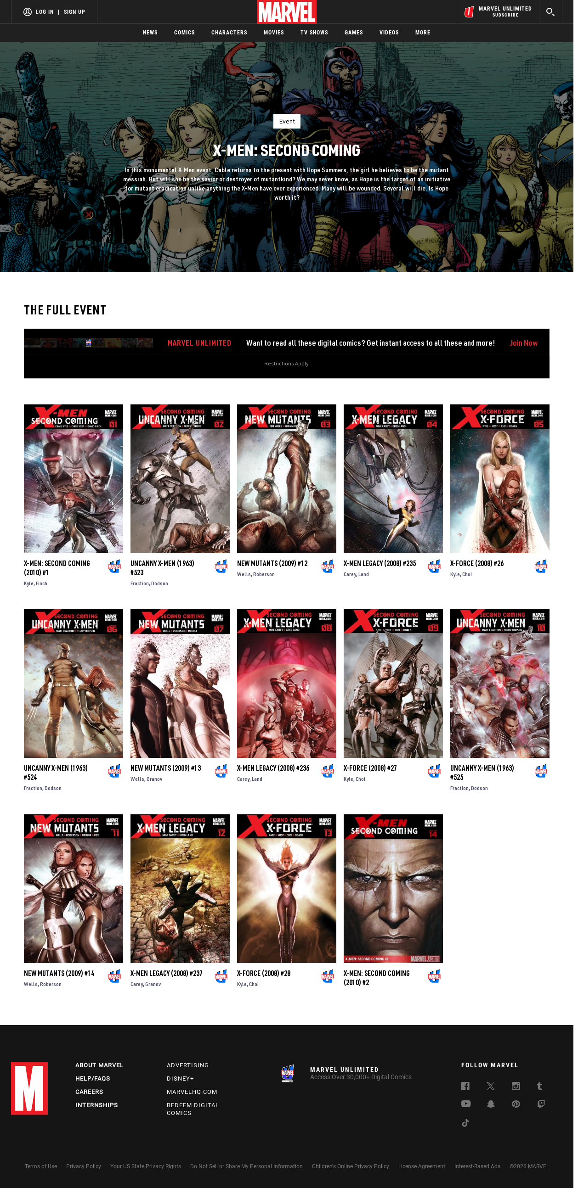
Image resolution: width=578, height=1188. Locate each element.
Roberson (264, 574)
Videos (389, 32)
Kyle (29, 583)
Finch (41, 583)
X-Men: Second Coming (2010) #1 (57, 568)
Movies (274, 32)
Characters (229, 32)
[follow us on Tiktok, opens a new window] (465, 1124)
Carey (350, 574)
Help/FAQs (92, 1078)
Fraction (139, 583)
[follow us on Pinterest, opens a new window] (516, 1105)
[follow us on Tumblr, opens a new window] (539, 1087)
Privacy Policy (83, 1166)
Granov (154, 778)
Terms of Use (41, 1166)
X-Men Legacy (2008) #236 (273, 768)
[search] (550, 11)
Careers (89, 1091)
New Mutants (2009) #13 (165, 768)
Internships (96, 1105)
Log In (45, 12)
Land (363, 574)
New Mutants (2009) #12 (272, 563)
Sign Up (74, 12)
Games (354, 32)
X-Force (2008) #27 (370, 768)
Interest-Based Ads (477, 1166)
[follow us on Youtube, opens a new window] (466, 1104)
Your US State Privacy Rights (145, 1166)
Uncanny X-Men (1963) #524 (56, 772)
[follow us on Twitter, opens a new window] (491, 1087)
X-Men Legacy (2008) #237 (166, 973)
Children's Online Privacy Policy (350, 1166)
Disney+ (180, 1078)
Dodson (159, 583)
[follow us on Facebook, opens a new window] (465, 1087)
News (150, 32)
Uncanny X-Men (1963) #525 (482, 772)
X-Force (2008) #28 (263, 973)
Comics (184, 32)
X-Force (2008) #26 (477, 563)
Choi (467, 574)
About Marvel (99, 1065)
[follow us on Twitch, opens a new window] (541, 1105)
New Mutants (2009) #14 (59, 973)
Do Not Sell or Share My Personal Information (246, 1166)
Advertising (188, 1065)
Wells (244, 574)
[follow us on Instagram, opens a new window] (516, 1087)
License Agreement (421, 1166)
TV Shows (314, 32)
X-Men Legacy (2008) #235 (380, 563)
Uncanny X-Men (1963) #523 (162, 568)
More (423, 32)
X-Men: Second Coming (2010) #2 (377, 978)
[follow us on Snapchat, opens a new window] (491, 1105)
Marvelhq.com (192, 1091)
